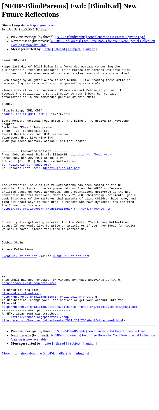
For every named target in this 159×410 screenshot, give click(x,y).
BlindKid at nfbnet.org (21, 340)
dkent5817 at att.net (61, 190)
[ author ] (90, 49)
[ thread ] (60, 49)
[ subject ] (75, 49)
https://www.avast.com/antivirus (29, 328)
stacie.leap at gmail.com (38, 25)
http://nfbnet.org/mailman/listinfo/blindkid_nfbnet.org (49, 345)
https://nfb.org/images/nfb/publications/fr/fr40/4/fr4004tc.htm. (57, 239)
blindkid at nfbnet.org (89, 174)
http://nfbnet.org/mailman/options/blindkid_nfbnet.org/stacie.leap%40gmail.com (70, 357)
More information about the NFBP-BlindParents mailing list (45, 406)
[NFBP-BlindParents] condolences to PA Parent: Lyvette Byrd (100, 37)
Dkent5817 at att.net (19, 296)
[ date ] (48, 49)
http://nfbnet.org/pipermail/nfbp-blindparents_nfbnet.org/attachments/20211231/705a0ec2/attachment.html (62, 371)
